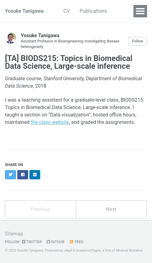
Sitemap (14, 234)
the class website (50, 122)
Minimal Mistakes (129, 250)
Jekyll (67, 250)
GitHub (55, 242)
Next (111, 209)
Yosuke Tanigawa (24, 11)
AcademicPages (88, 250)
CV (66, 11)
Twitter (32, 242)
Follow (137, 41)
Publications (93, 11)
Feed (76, 242)
